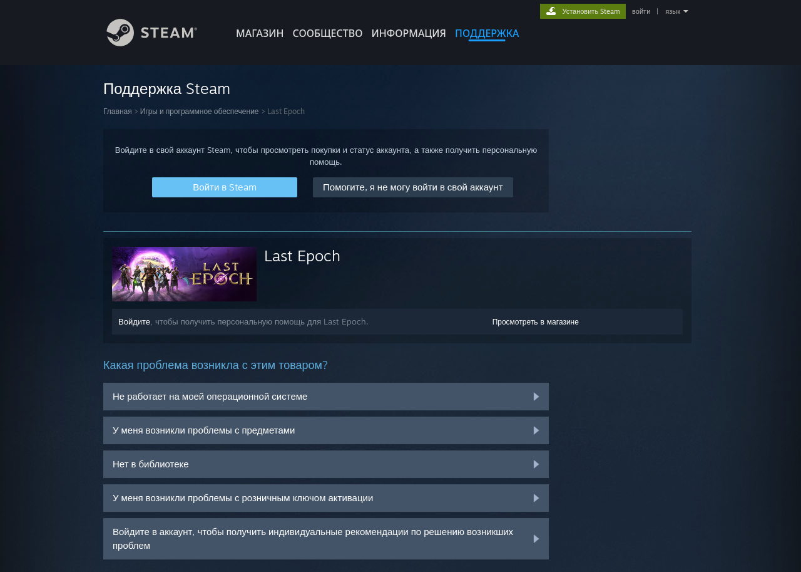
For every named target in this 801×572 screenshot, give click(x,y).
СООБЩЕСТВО (327, 33)
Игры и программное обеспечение (199, 111)
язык (672, 11)
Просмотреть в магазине (535, 321)
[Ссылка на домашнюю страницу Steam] (161, 43)
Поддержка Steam (166, 88)
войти (641, 11)
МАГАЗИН (259, 33)
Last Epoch (302, 255)
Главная (117, 111)
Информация (408, 33)
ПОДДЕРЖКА (487, 33)
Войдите (134, 321)
